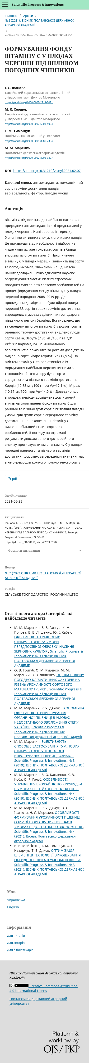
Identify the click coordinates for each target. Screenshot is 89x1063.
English (13, 907)
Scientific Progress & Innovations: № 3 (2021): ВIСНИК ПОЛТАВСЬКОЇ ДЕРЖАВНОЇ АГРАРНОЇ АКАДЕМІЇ (49, 869)
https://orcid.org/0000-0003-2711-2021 (29, 102)
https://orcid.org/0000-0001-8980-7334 (29, 141)
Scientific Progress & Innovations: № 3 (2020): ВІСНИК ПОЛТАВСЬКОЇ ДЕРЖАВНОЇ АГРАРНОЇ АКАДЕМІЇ (48, 658)
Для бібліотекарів (20, 950)
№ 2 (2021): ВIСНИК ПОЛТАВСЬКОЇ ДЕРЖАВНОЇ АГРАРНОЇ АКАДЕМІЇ (39, 22)
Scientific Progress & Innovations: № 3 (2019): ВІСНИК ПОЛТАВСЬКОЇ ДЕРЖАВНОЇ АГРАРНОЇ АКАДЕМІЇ (49, 765)
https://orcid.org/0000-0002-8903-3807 (29, 157)
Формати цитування (24, 550)
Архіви (28, 16)
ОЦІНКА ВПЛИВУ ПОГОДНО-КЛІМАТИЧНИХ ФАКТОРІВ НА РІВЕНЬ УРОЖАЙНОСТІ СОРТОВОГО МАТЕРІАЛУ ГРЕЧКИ (49, 682)
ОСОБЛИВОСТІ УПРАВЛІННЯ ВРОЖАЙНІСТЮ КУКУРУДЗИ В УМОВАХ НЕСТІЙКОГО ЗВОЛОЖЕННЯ (48, 784)
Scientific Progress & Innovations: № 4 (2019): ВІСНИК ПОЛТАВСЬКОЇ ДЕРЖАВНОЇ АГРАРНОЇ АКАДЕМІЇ (49, 798)
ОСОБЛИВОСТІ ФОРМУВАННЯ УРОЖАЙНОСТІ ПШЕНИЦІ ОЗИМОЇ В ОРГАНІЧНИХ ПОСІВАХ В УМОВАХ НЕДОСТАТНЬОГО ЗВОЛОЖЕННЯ (48, 819)
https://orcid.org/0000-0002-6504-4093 (29, 124)
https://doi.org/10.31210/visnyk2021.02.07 (47, 170)
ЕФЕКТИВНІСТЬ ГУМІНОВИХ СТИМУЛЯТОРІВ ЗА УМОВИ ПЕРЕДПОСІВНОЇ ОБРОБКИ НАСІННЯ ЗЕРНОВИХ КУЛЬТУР (44, 644)
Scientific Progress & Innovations (38, 4)
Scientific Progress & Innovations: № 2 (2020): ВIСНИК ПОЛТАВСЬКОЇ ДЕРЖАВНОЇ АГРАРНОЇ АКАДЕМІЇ (48, 696)
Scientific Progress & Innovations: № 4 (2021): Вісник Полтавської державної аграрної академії (45, 836)
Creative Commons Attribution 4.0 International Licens (43, 988)
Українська (16, 900)
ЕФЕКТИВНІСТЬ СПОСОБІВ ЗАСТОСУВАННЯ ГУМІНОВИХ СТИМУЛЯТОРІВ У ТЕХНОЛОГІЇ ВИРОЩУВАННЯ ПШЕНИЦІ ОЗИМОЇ (46, 748)
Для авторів (15, 943)
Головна (11, 16)
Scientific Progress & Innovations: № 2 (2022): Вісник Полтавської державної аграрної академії (48, 732)
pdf (14, 479)
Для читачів (16, 935)
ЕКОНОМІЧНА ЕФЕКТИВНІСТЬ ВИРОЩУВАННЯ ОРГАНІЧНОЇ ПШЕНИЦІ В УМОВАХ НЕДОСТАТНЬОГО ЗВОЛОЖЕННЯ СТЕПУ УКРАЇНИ (49, 717)
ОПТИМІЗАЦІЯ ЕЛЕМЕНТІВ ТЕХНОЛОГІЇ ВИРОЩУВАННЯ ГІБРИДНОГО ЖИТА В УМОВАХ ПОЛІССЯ (47, 855)
